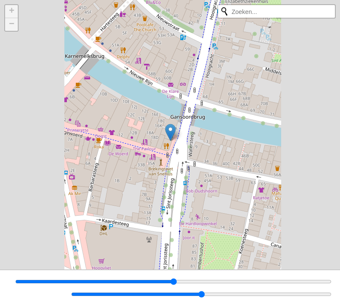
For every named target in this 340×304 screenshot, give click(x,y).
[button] (170, 132)
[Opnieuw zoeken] (224, 11)
